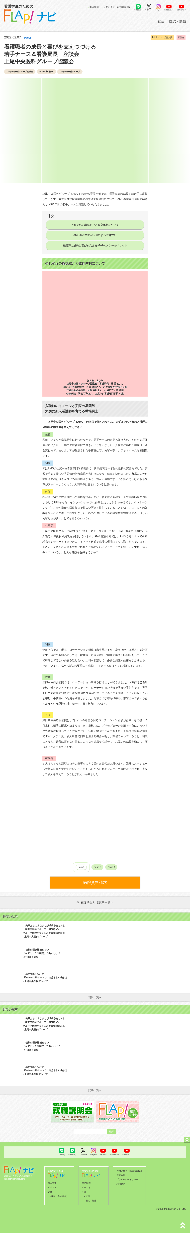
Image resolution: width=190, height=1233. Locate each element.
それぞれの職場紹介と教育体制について (95, 224)
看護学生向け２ (181, 10)
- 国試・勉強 (90, 1199)
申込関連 (93, 7)
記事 (50, 1191)
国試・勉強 (177, 21)
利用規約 (120, 1183)
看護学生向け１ (169, 10)
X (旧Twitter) (148, 10)
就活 (161, 21)
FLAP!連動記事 (46, 71)
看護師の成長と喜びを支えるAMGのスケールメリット (95, 245)
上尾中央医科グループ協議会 (20, 71)
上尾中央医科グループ (70, 71)
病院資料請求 (95, 882)
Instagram (158, 10)
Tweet (27, 37)
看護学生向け (138, 10)
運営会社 (120, 1175)
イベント (52, 1187)
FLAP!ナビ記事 (163, 37)
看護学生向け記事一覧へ (95, 902)
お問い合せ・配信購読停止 (116, 7)
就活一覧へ (95, 997)
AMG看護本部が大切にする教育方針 (95, 235)
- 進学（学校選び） (59, 1195)
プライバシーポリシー (127, 1179)
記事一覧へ (95, 1090)
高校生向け (61, 1155)
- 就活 (87, 1195)
